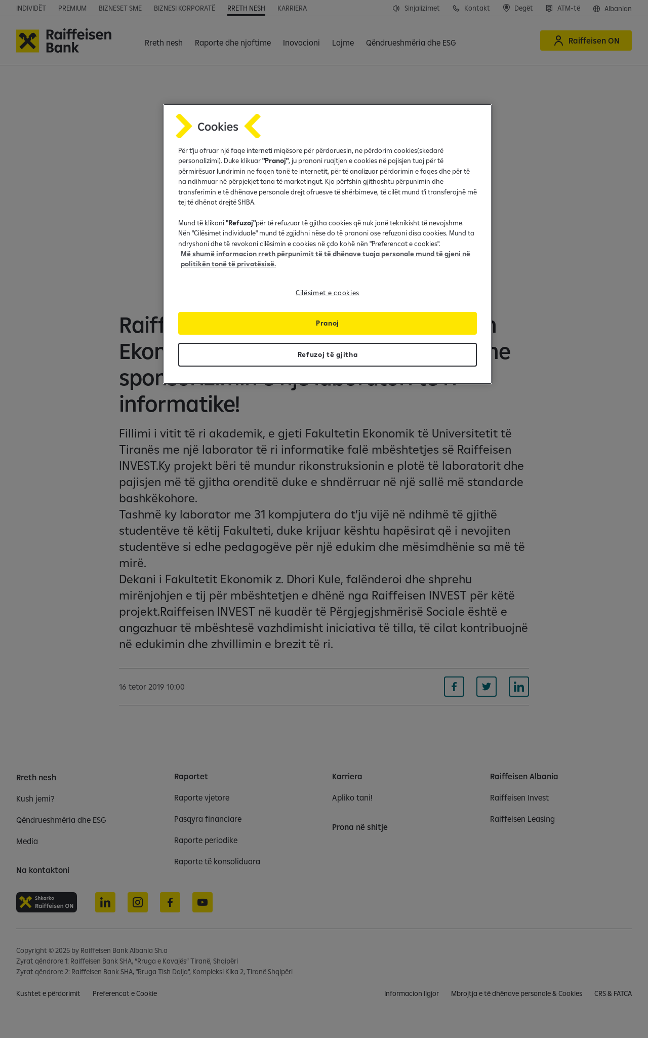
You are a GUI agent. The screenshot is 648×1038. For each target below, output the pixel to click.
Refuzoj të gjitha (328, 354)
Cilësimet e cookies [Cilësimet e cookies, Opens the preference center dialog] (327, 292)
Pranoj (327, 323)
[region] (327, 244)
